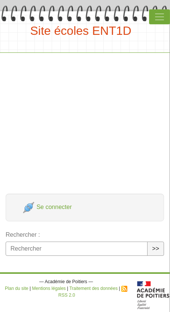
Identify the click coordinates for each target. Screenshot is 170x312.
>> (155, 248)
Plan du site (16, 288)
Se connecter (47, 207)
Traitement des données (93, 288)
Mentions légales (49, 288)
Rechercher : (23, 234)
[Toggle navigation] (159, 16)
